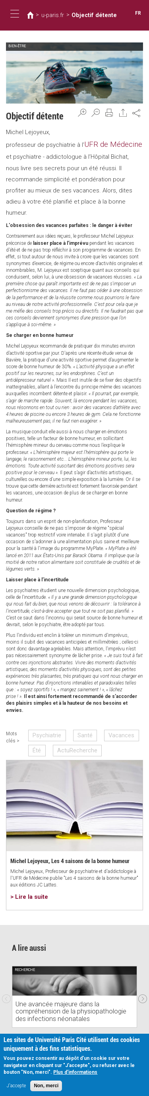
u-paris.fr (49, 15)
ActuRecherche (71, 744)
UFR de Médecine (108, 143)
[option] (74, 986)
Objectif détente (83, 15)
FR (138, 13)
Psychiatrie (46, 732)
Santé (78, 732)
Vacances (108, 732)
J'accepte (16, 1087)
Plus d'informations (75, 1074)
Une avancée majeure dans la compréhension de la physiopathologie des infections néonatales (73, 1006)
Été (37, 744)
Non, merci (46, 1087)
